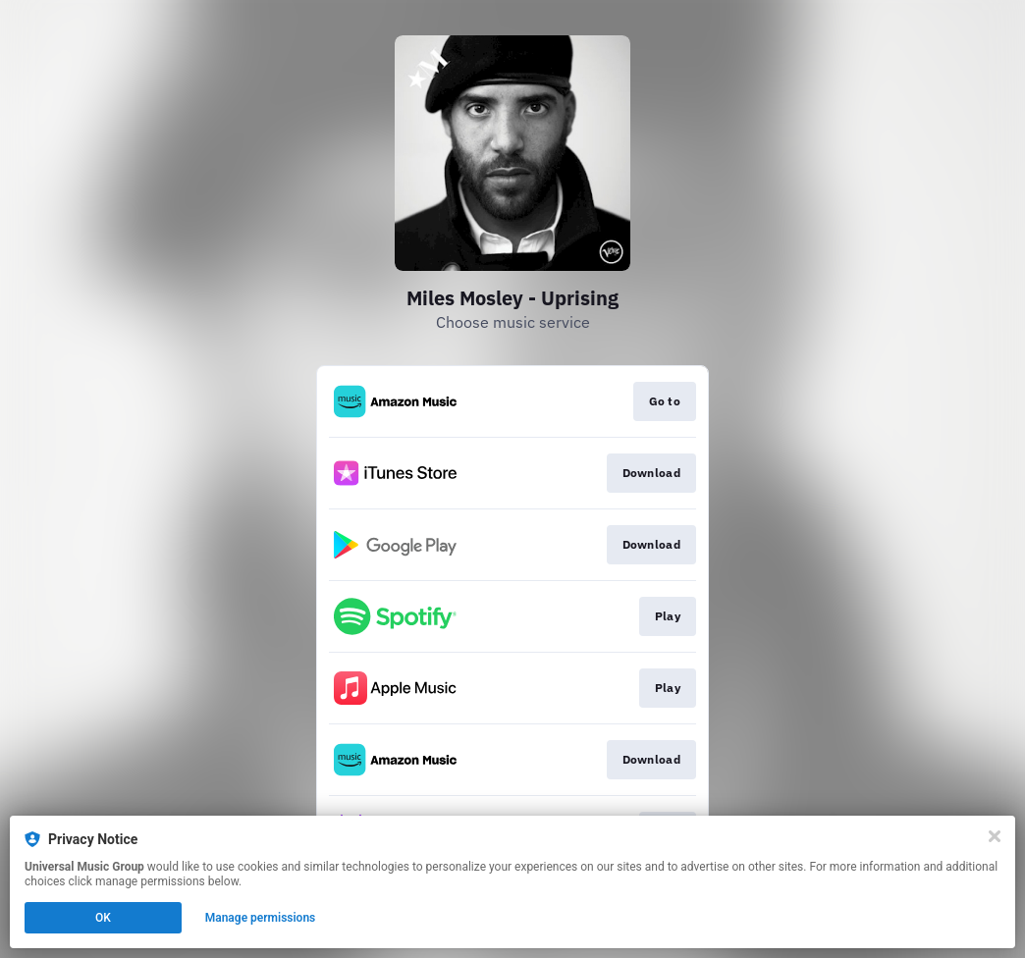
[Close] (994, 836)
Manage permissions (260, 918)
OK (103, 918)
